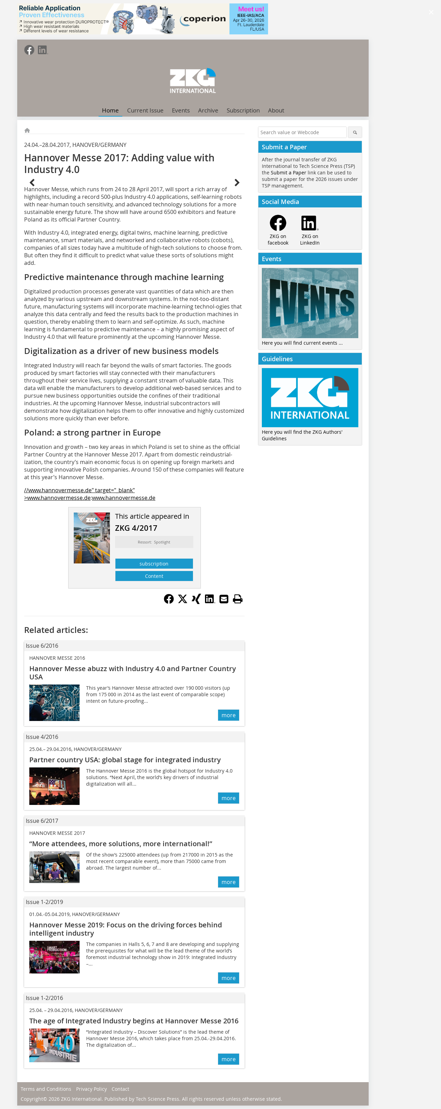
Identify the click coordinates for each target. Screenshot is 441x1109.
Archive (208, 110)
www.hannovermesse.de (123, 498)
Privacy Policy (91, 1089)
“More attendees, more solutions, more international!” (120, 843)
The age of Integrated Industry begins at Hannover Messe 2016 (133, 1020)
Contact (120, 1089)
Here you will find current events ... (302, 343)
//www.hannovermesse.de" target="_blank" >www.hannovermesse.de (79, 494)
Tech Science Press (157, 1099)
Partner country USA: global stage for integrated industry (125, 759)
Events (181, 110)
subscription (154, 563)
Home (110, 110)
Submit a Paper (288, 172)
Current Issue (145, 110)
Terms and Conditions (46, 1089)
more (229, 715)
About (276, 110)
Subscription (243, 110)
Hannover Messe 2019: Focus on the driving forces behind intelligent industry (125, 929)
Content (154, 576)
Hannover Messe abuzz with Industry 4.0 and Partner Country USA (132, 672)
